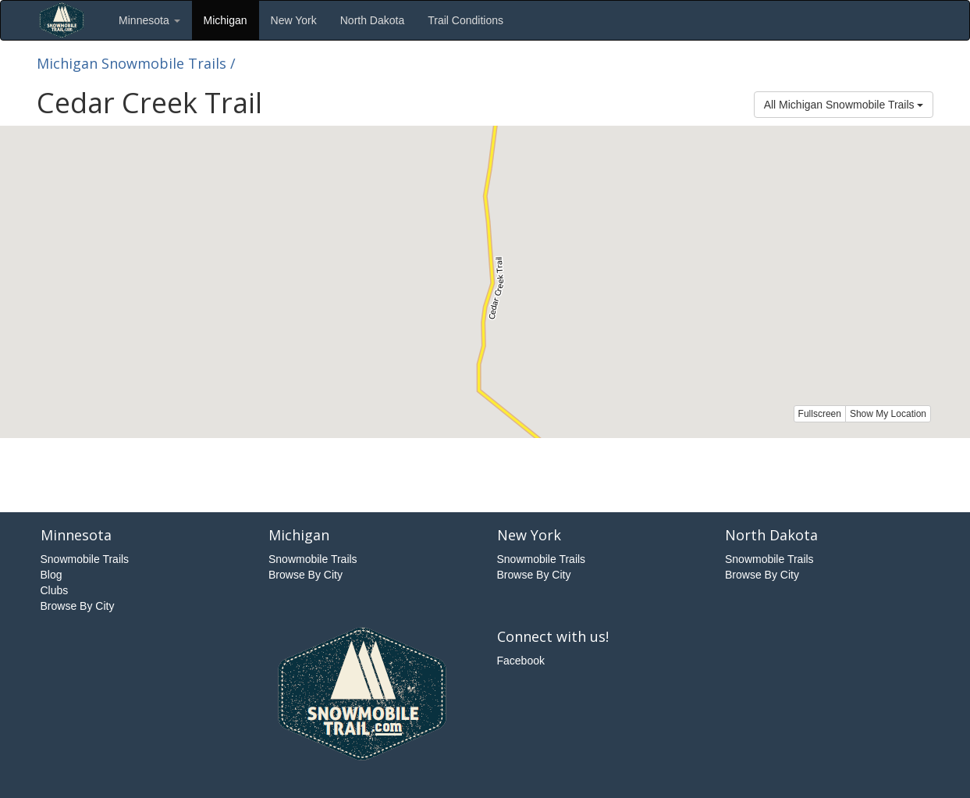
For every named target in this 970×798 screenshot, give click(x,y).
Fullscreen (819, 413)
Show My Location (888, 413)
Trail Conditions (465, 20)
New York (294, 20)
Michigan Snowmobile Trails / (136, 63)
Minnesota (149, 20)
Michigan (225, 20)
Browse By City (78, 606)
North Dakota (372, 20)
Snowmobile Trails (85, 559)
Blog (51, 574)
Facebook (521, 660)
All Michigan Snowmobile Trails (844, 104)
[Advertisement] (485, 473)
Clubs (55, 590)
